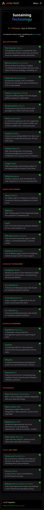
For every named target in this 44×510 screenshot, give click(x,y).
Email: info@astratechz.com (13, 505)
